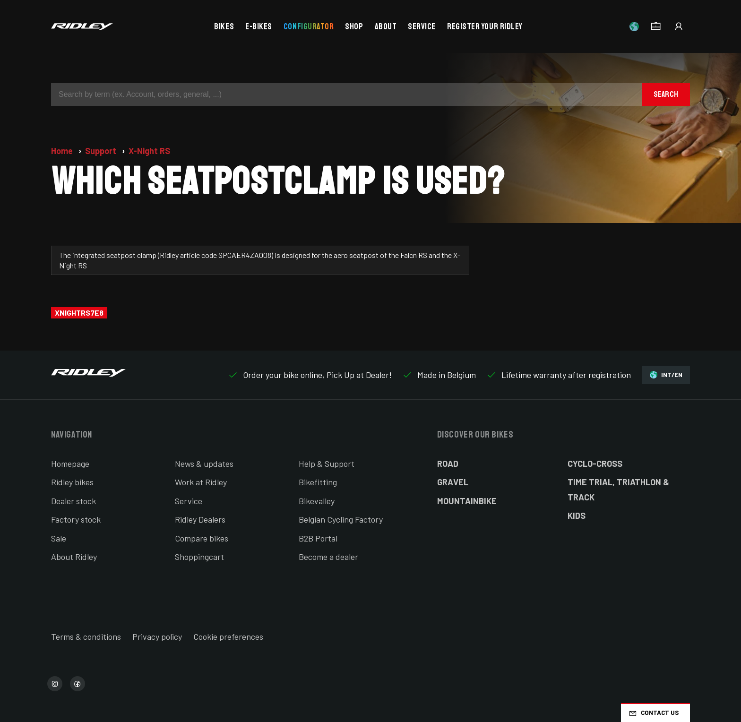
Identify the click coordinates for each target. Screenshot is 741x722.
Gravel (452, 482)
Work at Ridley (201, 482)
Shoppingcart (199, 556)
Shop (354, 26)
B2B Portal (318, 538)
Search (666, 94)
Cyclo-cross (595, 463)
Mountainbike (467, 501)
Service (422, 26)
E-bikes (258, 26)
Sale (58, 538)
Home (63, 151)
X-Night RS (149, 151)
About (386, 26)
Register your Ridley (485, 26)
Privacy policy (157, 636)
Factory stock (76, 519)
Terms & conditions (86, 636)
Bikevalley (317, 501)
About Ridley (74, 556)
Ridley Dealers (200, 519)
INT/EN (666, 375)
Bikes (224, 26)
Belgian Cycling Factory (341, 519)
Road (447, 463)
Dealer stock (73, 501)
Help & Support (326, 463)
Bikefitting (318, 482)
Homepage (70, 463)
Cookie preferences (228, 636)
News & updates (204, 463)
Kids (577, 515)
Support (101, 151)
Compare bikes (201, 538)
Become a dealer (328, 556)
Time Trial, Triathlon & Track (618, 489)
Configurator (309, 26)
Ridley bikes (72, 482)
